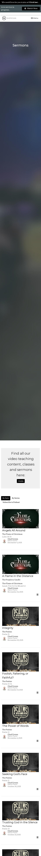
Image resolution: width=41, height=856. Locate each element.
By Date (6, 498)
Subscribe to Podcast (11, 502)
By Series (16, 498)
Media (20, 481)
